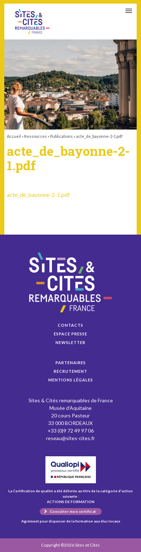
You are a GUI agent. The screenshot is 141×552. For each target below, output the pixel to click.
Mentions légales (70, 379)
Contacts (70, 325)
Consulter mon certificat (73, 511)
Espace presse (70, 333)
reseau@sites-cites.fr (70, 438)
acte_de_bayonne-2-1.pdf (32, 21)
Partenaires (71, 362)
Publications (61, 136)
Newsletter (70, 342)
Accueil (14, 136)
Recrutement (70, 371)
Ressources (35, 136)
